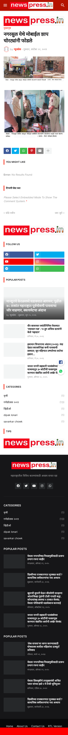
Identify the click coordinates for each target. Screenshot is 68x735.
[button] (5, 5)
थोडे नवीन (10, 212)
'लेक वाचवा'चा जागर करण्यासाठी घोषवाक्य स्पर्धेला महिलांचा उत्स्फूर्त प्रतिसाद (43, 646)
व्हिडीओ (34, 409)
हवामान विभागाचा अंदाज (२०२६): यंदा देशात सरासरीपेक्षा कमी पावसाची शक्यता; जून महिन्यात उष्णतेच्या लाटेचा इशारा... (45, 349)
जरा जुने (58, 212)
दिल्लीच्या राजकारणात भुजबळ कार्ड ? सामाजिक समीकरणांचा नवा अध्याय (44, 576)
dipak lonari (34, 415)
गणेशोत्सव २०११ (34, 402)
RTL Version (55, 726)
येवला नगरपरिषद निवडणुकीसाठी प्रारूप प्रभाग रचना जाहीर (45, 557)
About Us (22, 726)
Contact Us (37, 726)
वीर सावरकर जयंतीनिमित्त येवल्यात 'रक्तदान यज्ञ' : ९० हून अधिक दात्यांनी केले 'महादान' (44, 329)
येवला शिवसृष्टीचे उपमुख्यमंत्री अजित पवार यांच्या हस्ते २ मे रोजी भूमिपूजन (44, 682)
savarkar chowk (34, 421)
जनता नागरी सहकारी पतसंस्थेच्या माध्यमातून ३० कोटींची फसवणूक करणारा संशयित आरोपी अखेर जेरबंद (44, 369)
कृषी (34, 396)
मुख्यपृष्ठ (7, 28)
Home (9, 726)
